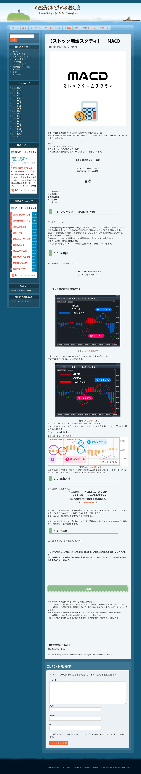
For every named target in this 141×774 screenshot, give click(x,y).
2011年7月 (17, 136)
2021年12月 (17, 95)
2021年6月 (17, 108)
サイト (52, 724)
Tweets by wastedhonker (20, 290)
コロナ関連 (17, 61)
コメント (53, 680)
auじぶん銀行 (92, 467)
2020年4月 (17, 126)
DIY (14, 51)
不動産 (67, 27)
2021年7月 (17, 105)
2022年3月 (17, 90)
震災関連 (16, 74)
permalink (108, 654)
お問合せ (104, 27)
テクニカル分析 (85, 654)
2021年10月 (17, 98)
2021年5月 (17, 110)
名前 (51, 706)
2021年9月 (17, 100)
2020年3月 (17, 128)
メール (52, 715)
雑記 (77, 27)
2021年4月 (17, 113)
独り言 (15, 69)
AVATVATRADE (90, 502)
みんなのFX (89, 350)
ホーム (15, 27)
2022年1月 (17, 93)
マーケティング (53, 27)
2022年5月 (17, 87)
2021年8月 (17, 103)
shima (74, 46)
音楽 (24, 27)
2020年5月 (17, 123)
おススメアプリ (19, 56)
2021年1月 (17, 116)
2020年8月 (17, 121)
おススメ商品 (18, 59)
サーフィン (35, 27)
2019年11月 (17, 131)
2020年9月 (17, 118)
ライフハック (18, 64)
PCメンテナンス (19, 54)
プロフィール (89, 27)
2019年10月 (17, 133)
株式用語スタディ (20, 66)
